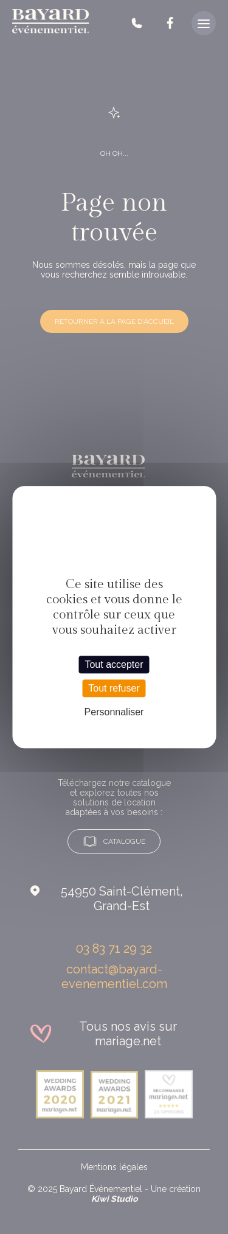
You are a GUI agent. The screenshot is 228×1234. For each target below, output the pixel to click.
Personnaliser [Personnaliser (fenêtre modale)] (114, 712)
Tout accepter (114, 664)
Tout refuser (113, 688)
